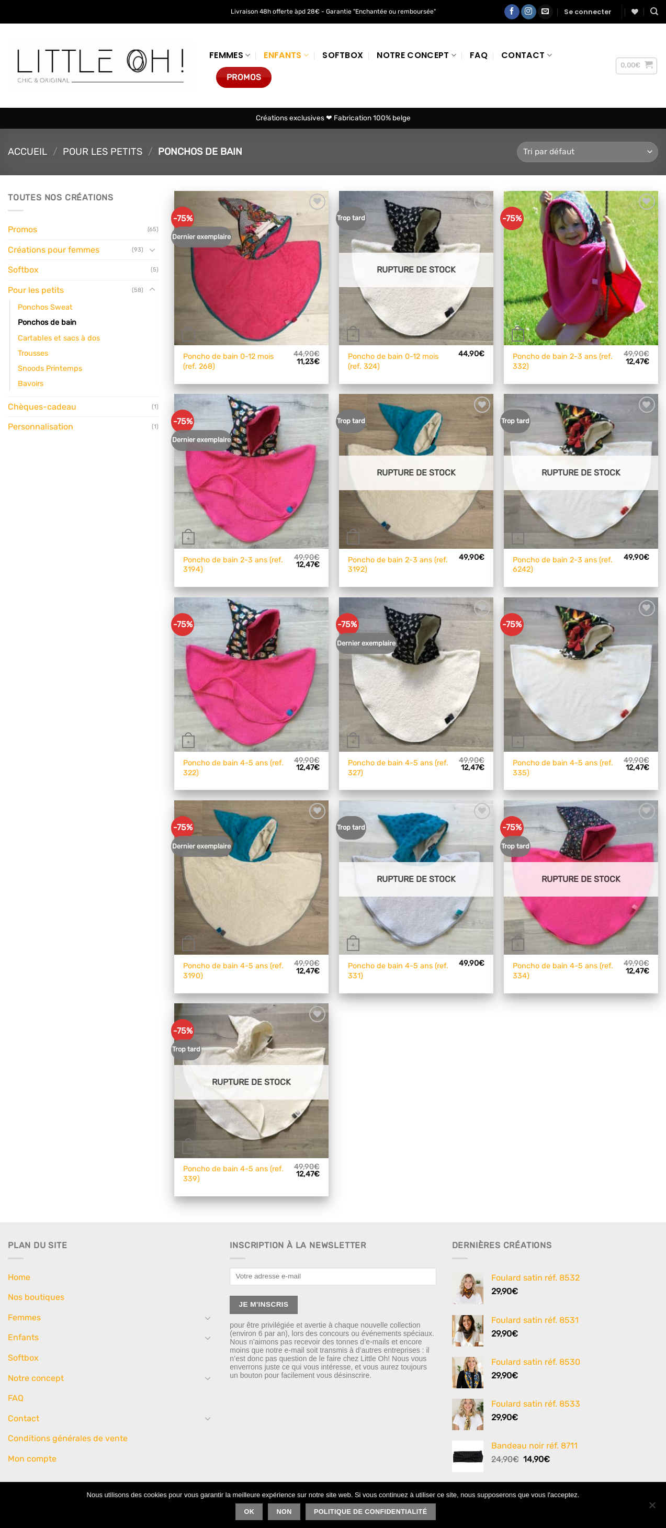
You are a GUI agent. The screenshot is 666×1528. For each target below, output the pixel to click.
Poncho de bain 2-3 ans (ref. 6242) (563, 565)
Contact (526, 55)
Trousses (33, 353)
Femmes (229, 55)
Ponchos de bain (47, 322)
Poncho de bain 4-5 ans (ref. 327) (398, 768)
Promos (22, 229)
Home (19, 1277)
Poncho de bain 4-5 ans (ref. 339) (233, 1173)
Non (283, 1511)
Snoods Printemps (50, 368)
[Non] (652, 1508)
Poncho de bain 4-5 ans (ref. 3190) (233, 970)
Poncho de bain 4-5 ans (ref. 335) (563, 768)
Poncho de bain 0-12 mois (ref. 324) (393, 361)
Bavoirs (30, 383)
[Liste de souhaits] (634, 11)
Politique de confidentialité (370, 1511)
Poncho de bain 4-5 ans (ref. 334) (563, 970)
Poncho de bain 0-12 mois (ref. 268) (228, 361)
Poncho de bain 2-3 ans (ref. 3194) (233, 565)
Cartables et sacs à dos (59, 338)
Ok (249, 1511)
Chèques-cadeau (42, 407)
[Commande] (587, 152)
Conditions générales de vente (68, 1438)
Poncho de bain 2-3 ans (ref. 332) (563, 361)
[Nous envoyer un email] (545, 12)
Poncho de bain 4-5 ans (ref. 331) (398, 970)
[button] (588, 12)
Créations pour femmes (53, 250)
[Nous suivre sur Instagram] (528, 12)
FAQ (479, 55)
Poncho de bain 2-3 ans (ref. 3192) (398, 565)
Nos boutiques (36, 1297)
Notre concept (416, 55)
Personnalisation (40, 427)
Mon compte (32, 1459)
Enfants (286, 55)
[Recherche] (654, 11)
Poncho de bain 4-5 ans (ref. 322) (233, 768)
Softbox (342, 55)
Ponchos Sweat (45, 307)
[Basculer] (152, 249)
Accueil (27, 151)
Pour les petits (102, 151)
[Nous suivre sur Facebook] (512, 12)
